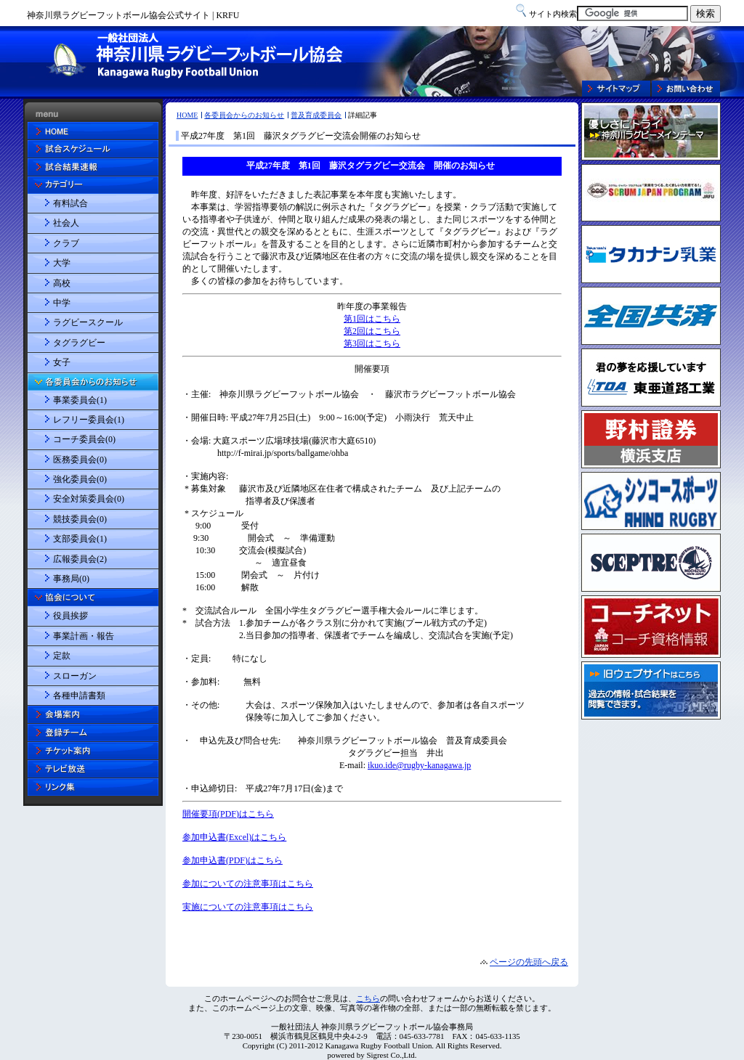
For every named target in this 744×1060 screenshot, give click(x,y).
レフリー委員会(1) (88, 420)
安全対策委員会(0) (88, 499)
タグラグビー (79, 343)
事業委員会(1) (80, 400)
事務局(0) (71, 579)
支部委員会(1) (80, 539)
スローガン (75, 676)
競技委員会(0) (80, 519)
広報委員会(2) (80, 559)
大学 (61, 263)
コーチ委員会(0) (84, 439)
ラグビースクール (88, 322)
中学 (61, 303)
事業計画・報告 (83, 636)
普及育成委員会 (316, 115)
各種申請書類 (79, 695)
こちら (368, 998)
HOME (187, 115)
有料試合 (70, 203)
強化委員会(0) (80, 479)
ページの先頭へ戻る (529, 962)
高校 (61, 283)
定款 (61, 656)
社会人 (66, 223)
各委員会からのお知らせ (244, 115)
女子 (61, 362)
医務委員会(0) (80, 459)
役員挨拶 (70, 616)
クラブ (66, 243)
